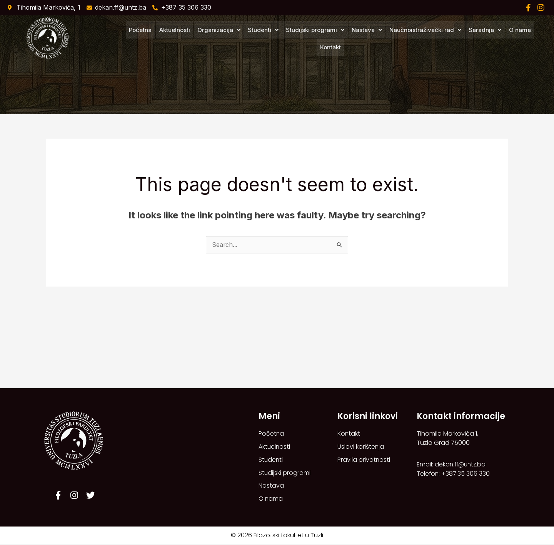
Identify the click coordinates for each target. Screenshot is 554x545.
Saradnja (470, 38)
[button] (206, 38)
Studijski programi (301, 38)
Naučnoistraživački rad (411, 38)
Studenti (250, 38)
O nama (505, 38)
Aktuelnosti (162, 38)
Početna (128, 38)
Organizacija (206, 38)
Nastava (353, 38)
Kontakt (532, 38)
